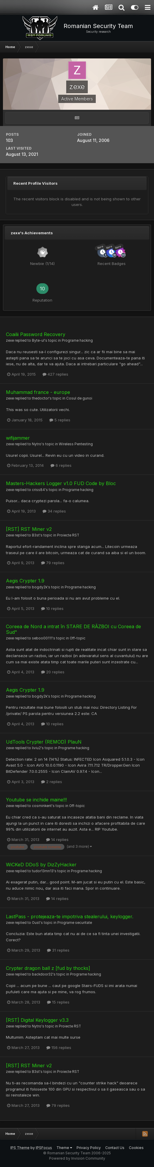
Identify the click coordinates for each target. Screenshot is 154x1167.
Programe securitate (74, 923)
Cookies (136, 1147)
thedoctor (40, 398)
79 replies (52, 562)
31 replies (58, 950)
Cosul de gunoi (79, 398)
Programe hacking (77, 340)
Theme (64, 1147)
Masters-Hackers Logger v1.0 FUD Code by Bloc (61, 483)
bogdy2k (39, 587)
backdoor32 (42, 974)
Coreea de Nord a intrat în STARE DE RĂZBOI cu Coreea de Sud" (73, 629)
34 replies (54, 511)
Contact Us (114, 1147)
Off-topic (77, 638)
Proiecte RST (68, 535)
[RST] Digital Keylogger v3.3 (37, 1020)
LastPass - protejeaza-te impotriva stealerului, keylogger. (69, 916)
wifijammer (18, 438)
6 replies (61, 465)
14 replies (57, 839)
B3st (36, 535)
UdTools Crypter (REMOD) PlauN (44, 742)
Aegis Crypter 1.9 (25, 581)
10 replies (52, 608)
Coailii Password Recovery (35, 334)
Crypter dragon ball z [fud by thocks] (48, 968)
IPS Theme (20, 1147)
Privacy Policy (89, 1147)
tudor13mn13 (43, 871)
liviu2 (36, 748)
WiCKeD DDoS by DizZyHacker (41, 865)
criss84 (38, 490)
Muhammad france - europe (38, 392)
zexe (10, 340)
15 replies (58, 1002)
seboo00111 (42, 638)
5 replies (59, 420)
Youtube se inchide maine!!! (36, 800)
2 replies (51, 781)
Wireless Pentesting (76, 444)
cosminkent (42, 806)
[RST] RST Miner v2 (29, 529)
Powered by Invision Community (77, 1158)
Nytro (36, 444)
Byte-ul (38, 340)
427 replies (55, 374)
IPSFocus (44, 1147)
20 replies (52, 672)
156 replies (58, 1047)
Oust (36, 923)
